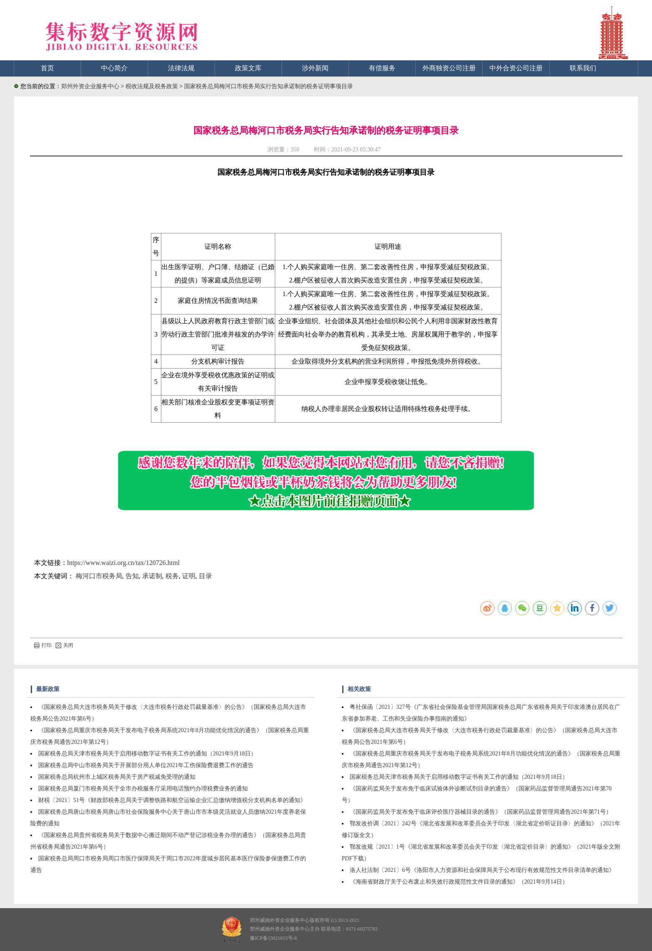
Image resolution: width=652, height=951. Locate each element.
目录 (205, 576)
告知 (132, 576)
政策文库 (248, 68)
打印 (43, 645)
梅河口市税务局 (99, 576)
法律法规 (181, 68)
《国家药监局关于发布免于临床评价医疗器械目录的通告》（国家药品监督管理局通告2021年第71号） (481, 812)
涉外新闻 (315, 68)
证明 (188, 576)
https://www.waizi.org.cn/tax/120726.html (123, 562)
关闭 (64, 645)
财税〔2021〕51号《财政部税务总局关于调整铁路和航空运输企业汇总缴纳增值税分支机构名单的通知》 (172, 800)
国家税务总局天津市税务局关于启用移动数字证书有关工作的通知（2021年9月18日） (147, 753)
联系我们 (583, 68)
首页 (47, 68)
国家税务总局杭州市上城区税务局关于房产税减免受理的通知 (116, 777)
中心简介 (114, 68)
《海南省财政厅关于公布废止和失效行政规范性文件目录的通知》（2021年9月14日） (459, 882)
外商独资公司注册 (449, 68)
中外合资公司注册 (516, 68)
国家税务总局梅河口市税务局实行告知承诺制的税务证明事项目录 (268, 86)
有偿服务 (382, 68)
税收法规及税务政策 (153, 86)
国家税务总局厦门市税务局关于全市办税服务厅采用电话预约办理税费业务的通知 (143, 788)
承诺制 (152, 576)
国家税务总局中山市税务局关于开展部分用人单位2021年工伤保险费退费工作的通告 (146, 765)
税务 (172, 576)
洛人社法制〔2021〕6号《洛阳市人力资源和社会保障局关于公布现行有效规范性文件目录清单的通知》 (482, 870)
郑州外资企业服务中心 (90, 86)
